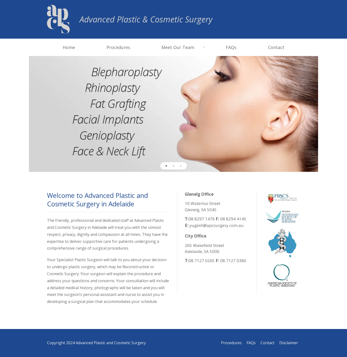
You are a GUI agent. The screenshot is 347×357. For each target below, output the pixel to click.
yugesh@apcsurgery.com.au (216, 225)
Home (69, 47)
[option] (173, 114)
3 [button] (180, 165)
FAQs (231, 47)
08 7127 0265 (202, 260)
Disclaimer (288, 342)
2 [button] (173, 165)
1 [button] (166, 165)
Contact (276, 47)
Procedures (118, 47)
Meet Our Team (177, 47)
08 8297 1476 (202, 219)
